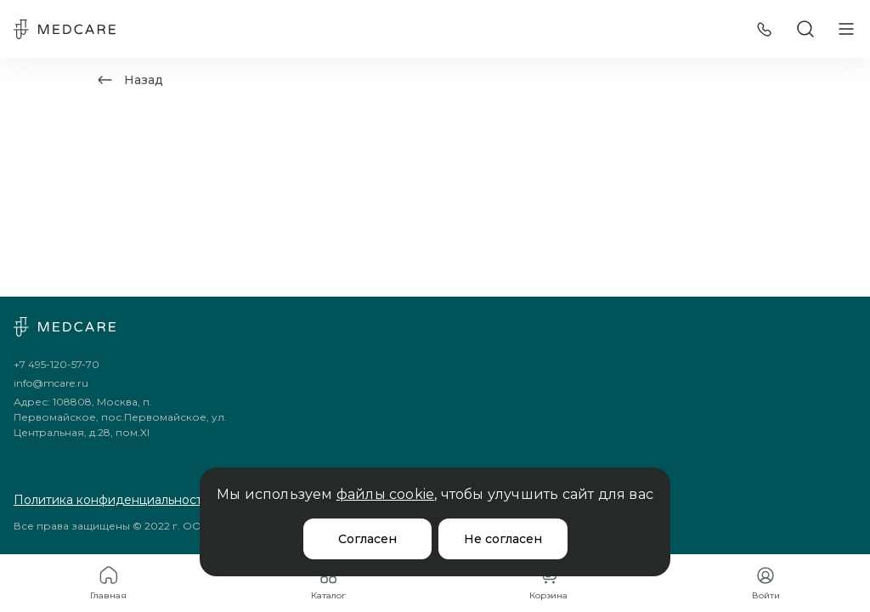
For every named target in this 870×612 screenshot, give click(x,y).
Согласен (367, 539)
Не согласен (503, 539)
